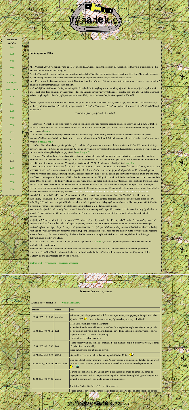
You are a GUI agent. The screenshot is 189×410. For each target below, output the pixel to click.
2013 (12, 146)
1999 (12, 53)
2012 (12, 139)
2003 (12, 68)
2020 (12, 189)
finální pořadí (36, 262)
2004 (12, 75)
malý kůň (130, 163)
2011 (12, 132)
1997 (12, 46)
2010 (12, 125)
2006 (12, 96)
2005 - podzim (12, 89)
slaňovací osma (45, 141)
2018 (12, 182)
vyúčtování (50, 262)
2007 (12, 103)
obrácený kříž (82, 152)
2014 (12, 153)
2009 (12, 118)
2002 (12, 61)
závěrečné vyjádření (68, 262)
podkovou (98, 241)
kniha (47, 131)
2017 (12, 175)
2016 (12, 167)
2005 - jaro (12, 82)
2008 (12, 110)
